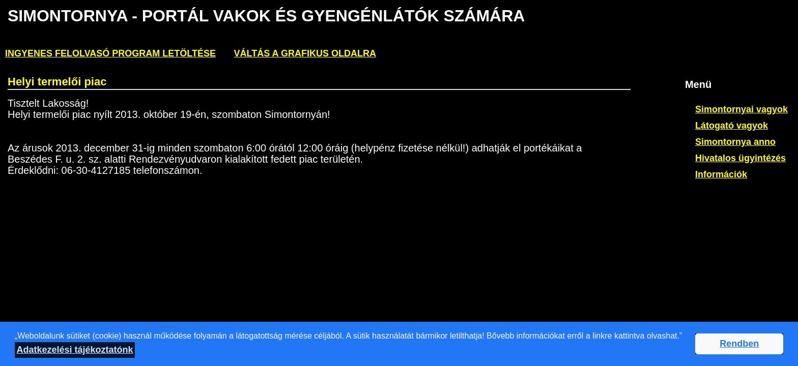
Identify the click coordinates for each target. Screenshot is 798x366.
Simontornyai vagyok (741, 109)
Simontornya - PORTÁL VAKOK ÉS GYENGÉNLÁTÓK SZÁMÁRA (266, 16)
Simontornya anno (735, 142)
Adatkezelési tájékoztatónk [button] (74, 350)
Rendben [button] (739, 344)
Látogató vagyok (731, 125)
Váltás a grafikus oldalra (305, 53)
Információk (721, 174)
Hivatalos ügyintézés (740, 158)
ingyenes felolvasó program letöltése (110, 53)
